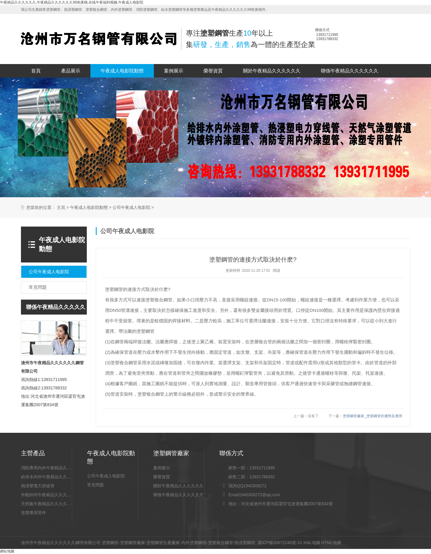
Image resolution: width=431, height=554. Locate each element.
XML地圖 (311, 542)
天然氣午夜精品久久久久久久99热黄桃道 (46, 503)
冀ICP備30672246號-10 (280, 542)
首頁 (36, 70)
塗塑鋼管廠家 (132, 542)
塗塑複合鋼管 (220, 542)
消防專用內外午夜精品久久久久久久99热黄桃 (46, 467)
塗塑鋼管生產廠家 (163, 542)
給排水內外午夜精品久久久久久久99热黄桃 (46, 476)
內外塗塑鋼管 (194, 542)
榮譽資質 (213, 70)
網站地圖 (7, 551)
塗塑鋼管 (110, 542)
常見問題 (95, 484)
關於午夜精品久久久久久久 (272, 70)
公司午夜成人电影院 (131, 207)
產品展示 (70, 70)
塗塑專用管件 (33, 512)
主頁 (61, 207)
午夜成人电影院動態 (122, 70)
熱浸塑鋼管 (244, 542)
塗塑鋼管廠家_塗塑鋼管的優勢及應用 (372, 416)
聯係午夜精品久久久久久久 (349, 70)
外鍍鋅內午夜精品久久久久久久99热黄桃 (46, 494)
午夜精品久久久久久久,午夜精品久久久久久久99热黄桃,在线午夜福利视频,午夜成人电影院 (71, 2)
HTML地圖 (331, 542)
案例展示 (173, 70)
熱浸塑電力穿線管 (37, 485)
